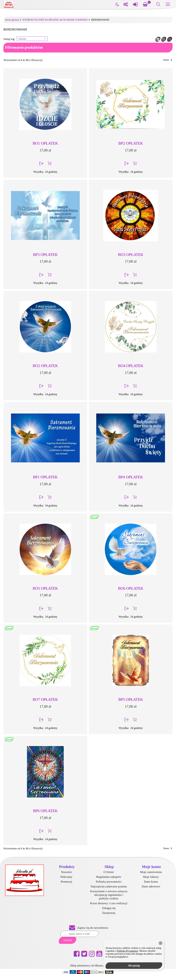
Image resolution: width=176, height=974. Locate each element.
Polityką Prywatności (127, 950)
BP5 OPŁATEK (130, 699)
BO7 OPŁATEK (45, 699)
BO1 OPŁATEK (45, 143)
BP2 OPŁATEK (130, 143)
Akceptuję (134, 965)
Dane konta (151, 881)
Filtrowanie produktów (24, 47)
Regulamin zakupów (108, 876)
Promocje (66, 881)
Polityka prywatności (109, 881)
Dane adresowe (151, 886)
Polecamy (66, 876)
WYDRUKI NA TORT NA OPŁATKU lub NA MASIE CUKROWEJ (54, 20)
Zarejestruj (108, 912)
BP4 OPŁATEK (130, 477)
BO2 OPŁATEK (45, 366)
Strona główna (12, 20)
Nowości (66, 872)
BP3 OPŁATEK (45, 254)
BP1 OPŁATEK (45, 477)
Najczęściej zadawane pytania (109, 886)
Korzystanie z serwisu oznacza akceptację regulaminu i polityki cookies (108, 894)
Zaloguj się (109, 908)
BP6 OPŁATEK (45, 811)
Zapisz (67, 940)
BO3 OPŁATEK (130, 254)
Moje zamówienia (151, 872)
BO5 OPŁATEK (45, 588)
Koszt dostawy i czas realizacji (108, 903)
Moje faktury (151, 876)
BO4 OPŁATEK (130, 366)
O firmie (108, 872)
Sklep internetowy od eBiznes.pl (88, 965)
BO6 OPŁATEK (130, 588)
